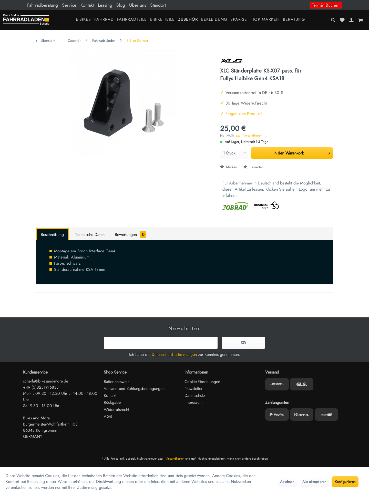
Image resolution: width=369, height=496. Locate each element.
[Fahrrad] (104, 19)
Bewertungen (130, 234)
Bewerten (253, 167)
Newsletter (193, 388)
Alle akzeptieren (314, 481)
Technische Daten (90, 234)
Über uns (137, 5)
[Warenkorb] (360, 20)
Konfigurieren (345, 481)
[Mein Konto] (351, 20)
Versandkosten (175, 458)
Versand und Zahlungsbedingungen (134, 388)
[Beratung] (294, 19)
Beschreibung (52, 234)
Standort (158, 5)
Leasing (105, 5)
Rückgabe (112, 402)
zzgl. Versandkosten (249, 135)
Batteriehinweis (116, 382)
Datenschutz (194, 395)
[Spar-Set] (240, 19)
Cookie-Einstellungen (202, 382)
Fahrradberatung (42, 5)
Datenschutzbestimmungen (174, 354)
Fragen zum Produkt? (241, 114)
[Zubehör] (187, 19)
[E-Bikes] (83, 19)
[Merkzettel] (342, 20)
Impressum (193, 402)
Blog (120, 5)
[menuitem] (184, 5)
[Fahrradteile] (132, 19)
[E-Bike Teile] (163, 19)
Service (69, 5)
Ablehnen (287, 481)
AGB (108, 416)
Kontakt (87, 5)
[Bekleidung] (214, 19)
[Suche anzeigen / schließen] (333, 20)
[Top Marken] (266, 19)
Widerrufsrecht (116, 409)
